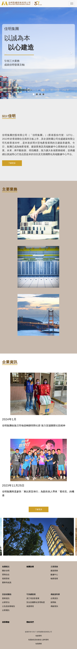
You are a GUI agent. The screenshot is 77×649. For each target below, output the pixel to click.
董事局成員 (6, 582)
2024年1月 (9, 419)
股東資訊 (5, 598)
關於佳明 (5, 571)
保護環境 (30, 606)
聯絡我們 (30, 622)
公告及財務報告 (8, 606)
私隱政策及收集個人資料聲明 (38, 640)
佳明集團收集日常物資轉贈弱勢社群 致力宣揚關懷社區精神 (33, 425)
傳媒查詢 (54, 606)
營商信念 (5, 575)
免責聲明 (38, 636)
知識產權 (38, 643)
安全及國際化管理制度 (35, 602)
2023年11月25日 (13, 485)
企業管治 (5, 602)
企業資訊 (54, 598)
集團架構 (30, 567)
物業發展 (54, 578)
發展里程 (5, 578)
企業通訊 (5, 610)
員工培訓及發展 (32, 598)
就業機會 (5, 622)
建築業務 (54, 571)
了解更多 (12, 163)
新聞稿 (53, 602)
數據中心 (54, 575)
